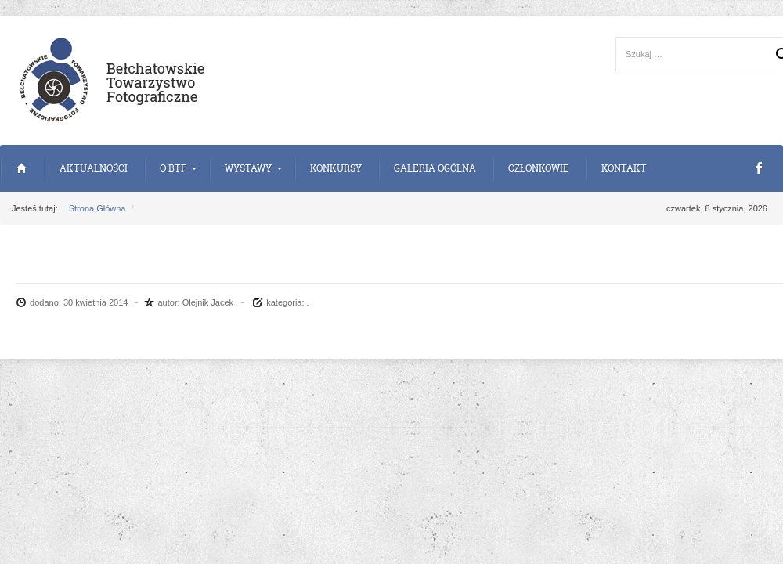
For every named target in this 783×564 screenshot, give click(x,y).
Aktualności (94, 168)
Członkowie (538, 168)
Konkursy (336, 168)
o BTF (173, 168)
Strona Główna (21, 168)
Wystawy (248, 168)
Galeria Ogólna (435, 168)
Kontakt (624, 168)
